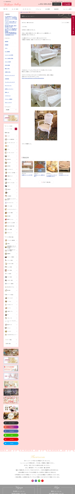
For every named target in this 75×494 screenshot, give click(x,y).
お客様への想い (8, 72)
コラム (6, 48)
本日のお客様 (7, 65)
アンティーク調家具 (8, 99)
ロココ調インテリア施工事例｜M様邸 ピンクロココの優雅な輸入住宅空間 (11, 30)
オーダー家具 (15, 9)
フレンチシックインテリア (10, 82)
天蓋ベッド (7, 92)
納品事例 (56, 9)
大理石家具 (7, 78)
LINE (39, 481)
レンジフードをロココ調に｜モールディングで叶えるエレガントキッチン (10, 23)
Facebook (36, 481)
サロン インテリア (8, 102)
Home (21, 12)
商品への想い (7, 68)
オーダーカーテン (27, 9)
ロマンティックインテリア (10, 75)
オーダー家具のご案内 (9, 58)
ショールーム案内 (67, 9)
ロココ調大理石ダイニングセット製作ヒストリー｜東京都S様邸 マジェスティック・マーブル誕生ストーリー (11, 18)
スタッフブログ (25, 12)
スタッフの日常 (8, 61)
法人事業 (47, 9)
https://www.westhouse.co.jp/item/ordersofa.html (33, 78)
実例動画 (6, 44)
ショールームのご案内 (65, 22)
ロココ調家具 (7, 51)
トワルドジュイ (8, 95)
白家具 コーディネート (9, 89)
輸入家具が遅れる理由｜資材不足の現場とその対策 (10, 26)
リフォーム (38, 9)
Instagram (32, 481)
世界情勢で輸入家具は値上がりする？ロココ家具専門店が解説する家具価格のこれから (10, 33)
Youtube (42, 481)
